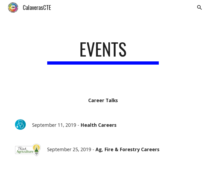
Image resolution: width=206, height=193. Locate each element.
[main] (103, 51)
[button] (199, 7)
